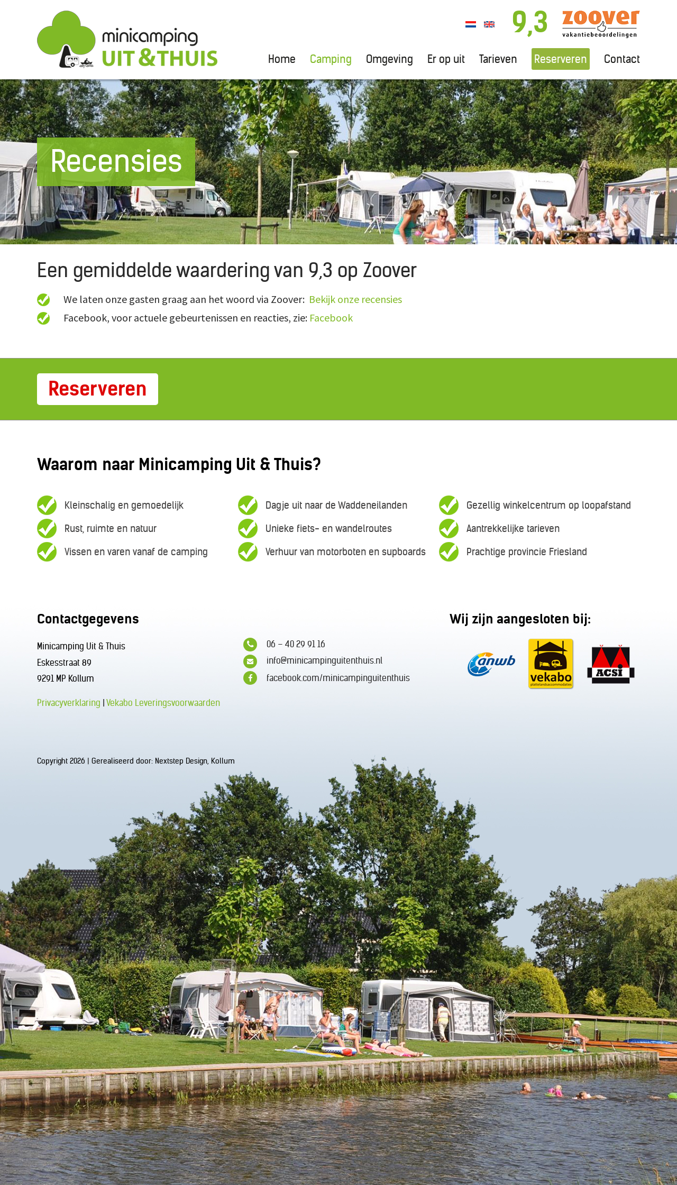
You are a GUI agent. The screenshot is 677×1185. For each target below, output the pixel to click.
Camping (331, 59)
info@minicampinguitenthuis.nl (312, 661)
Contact (622, 59)
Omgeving (389, 59)
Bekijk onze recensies (355, 299)
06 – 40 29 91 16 (284, 644)
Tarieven (498, 59)
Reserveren (560, 59)
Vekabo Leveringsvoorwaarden (163, 702)
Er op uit (446, 59)
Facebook (331, 317)
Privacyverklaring (68, 702)
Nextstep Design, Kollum (195, 761)
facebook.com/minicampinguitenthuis (326, 678)
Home (282, 59)
